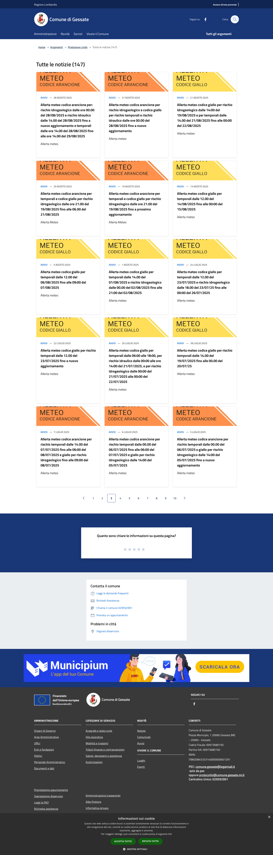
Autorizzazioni (94, 762)
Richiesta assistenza (46, 809)
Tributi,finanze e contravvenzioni (105, 749)
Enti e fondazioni (44, 749)
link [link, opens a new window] (170, 834)
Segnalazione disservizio (48, 796)
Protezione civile (77, 47)
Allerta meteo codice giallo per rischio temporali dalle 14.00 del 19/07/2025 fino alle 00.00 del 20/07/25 (204, 358)
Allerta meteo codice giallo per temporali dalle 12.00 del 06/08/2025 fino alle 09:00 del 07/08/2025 (63, 279)
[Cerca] (235, 19)
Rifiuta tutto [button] (150, 841)
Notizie (141, 731)
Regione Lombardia (45, 4)
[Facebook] (203, 19)
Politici (38, 756)
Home (41, 47)
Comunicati (144, 737)
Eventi (141, 767)
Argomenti (56, 47)
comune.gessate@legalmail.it (215, 766)
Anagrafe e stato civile (99, 731)
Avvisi (44, 97)
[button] (136, 849)
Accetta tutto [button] (123, 841)
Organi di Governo (45, 731)
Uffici (37, 743)
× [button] (269, 817)
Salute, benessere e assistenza (104, 756)
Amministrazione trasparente (103, 795)
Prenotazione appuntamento (51, 790)
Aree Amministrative (46, 737)
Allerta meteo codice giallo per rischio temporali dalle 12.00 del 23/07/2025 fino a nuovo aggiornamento (68, 358)
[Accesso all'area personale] (225, 4)
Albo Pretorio (93, 802)
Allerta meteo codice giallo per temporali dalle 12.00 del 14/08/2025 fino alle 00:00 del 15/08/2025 (200, 201)
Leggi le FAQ (41, 802)
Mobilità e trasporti (97, 743)
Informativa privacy (97, 808)
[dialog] (136, 834)
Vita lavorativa (94, 737)
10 (174, 498)
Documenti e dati (44, 768)
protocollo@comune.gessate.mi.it (221, 775)
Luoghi (141, 760)
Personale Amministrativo (49, 762)
